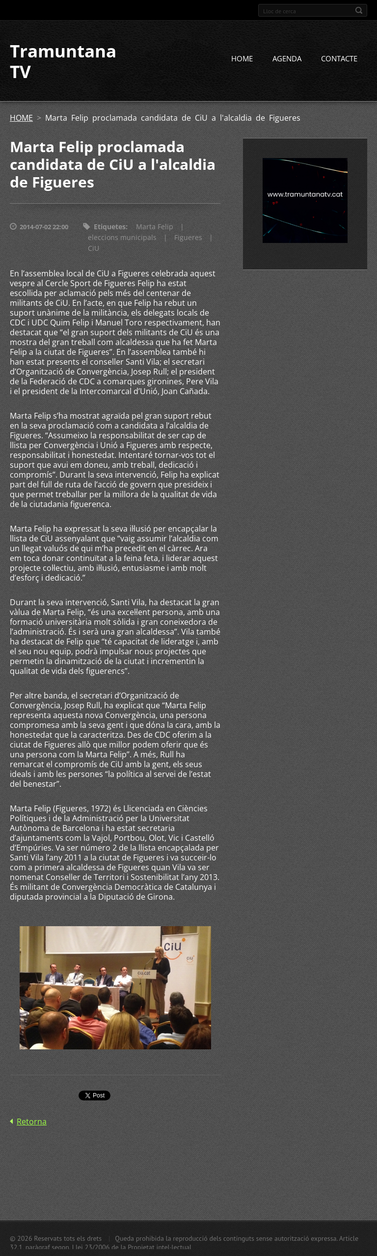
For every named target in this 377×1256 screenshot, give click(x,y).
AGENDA (286, 58)
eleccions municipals (122, 237)
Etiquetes (110, 226)
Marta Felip (154, 226)
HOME (242, 58)
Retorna (32, 1121)
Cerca (358, 10)
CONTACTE (339, 58)
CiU (93, 248)
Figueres (188, 237)
